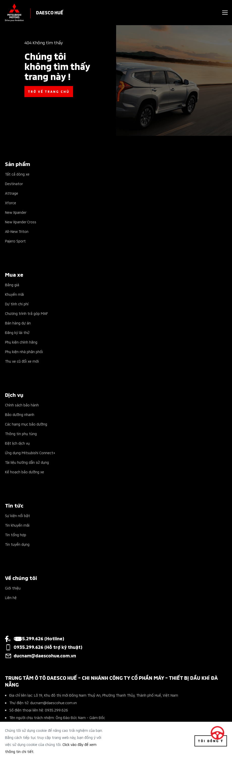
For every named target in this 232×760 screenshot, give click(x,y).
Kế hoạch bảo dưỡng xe (24, 471)
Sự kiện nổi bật (17, 515)
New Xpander (15, 212)
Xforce (10, 202)
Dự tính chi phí (16, 303)
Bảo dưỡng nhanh (19, 414)
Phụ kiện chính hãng (21, 342)
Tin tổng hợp (15, 534)
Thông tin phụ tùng (21, 433)
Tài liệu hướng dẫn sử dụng (27, 462)
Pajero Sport (15, 240)
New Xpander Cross (20, 221)
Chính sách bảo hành (22, 404)
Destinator (14, 183)
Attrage (11, 193)
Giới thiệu (13, 587)
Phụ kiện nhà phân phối (24, 351)
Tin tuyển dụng (17, 544)
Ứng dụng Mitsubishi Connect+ (30, 452)
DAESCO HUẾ (49, 12)
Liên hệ (11, 597)
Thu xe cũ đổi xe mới (22, 361)
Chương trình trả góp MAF (26, 313)
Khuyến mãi (14, 294)
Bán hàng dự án (18, 322)
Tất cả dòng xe (17, 174)
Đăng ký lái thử (17, 332)
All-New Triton (16, 231)
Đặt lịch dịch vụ (17, 443)
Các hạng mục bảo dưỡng (26, 423)
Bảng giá (12, 284)
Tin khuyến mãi (17, 525)
